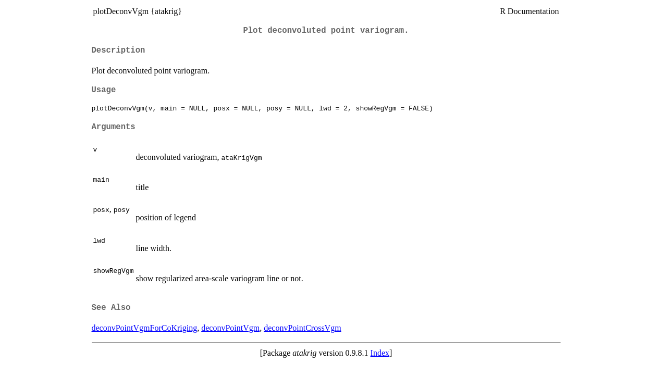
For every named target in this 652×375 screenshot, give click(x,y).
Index (380, 352)
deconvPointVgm (230, 327)
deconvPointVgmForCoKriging (145, 327)
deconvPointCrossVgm (302, 327)
